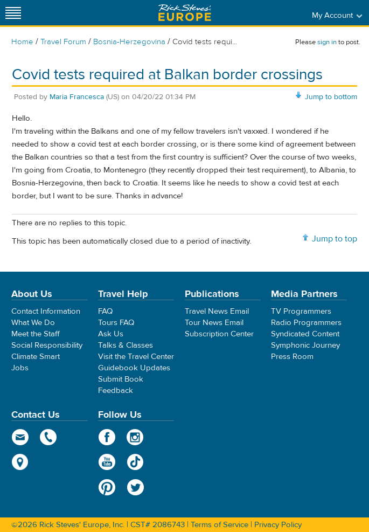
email (20, 437)
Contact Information (45, 311)
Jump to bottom (331, 97)
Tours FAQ (116, 322)
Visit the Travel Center (136, 356)
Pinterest (107, 487)
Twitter (135, 487)
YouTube (107, 462)
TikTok (135, 462)
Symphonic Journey (305, 345)
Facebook (107, 437)
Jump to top (334, 238)
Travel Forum (63, 42)
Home (22, 42)
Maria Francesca (77, 97)
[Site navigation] (13, 12)
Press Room (292, 356)
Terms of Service (219, 525)
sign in (327, 42)
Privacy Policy (278, 525)
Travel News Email (217, 311)
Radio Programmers (306, 322)
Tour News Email (214, 322)
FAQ (105, 311)
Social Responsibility (46, 345)
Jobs (20, 368)
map (20, 462)
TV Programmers (301, 311)
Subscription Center (219, 334)
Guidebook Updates (134, 368)
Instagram (135, 437)
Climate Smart (35, 356)
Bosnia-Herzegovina (129, 42)
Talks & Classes (125, 345)
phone (49, 437)
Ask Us (110, 334)
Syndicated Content (305, 334)
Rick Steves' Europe (184, 12)
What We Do (33, 322)
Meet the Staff (35, 334)
